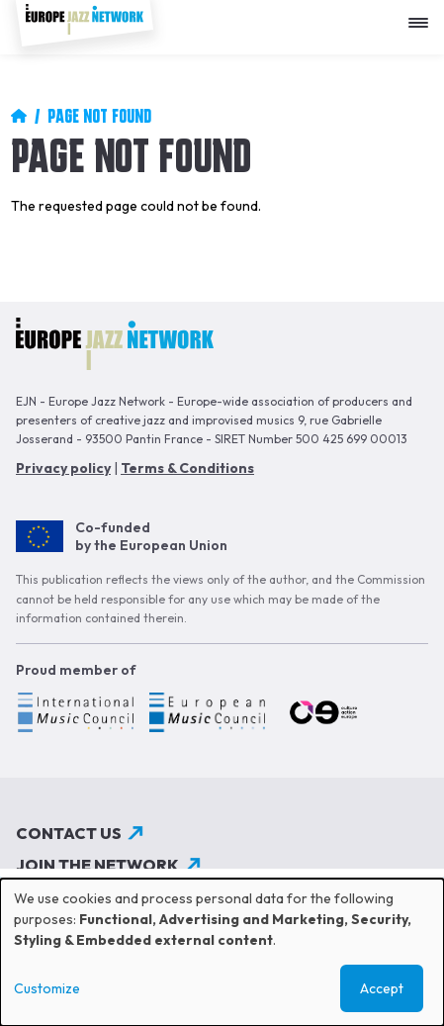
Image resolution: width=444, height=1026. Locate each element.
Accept (381, 988)
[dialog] (222, 952)
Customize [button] (47, 988)
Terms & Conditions (187, 468)
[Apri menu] (423, 15)
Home (19, 116)
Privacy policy (63, 468)
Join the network (97, 865)
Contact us (69, 833)
